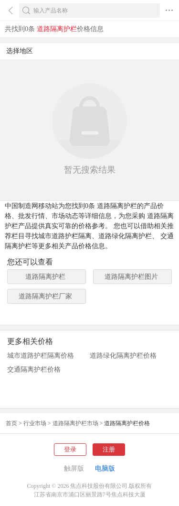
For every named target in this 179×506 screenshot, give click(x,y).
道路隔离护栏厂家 (45, 296)
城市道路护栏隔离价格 (40, 355)
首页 (11, 423)
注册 (109, 449)
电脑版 (105, 468)
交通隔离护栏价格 (34, 369)
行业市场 (34, 423)
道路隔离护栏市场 (75, 423)
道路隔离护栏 (45, 276)
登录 (70, 449)
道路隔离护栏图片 (131, 276)
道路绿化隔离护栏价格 (123, 355)
